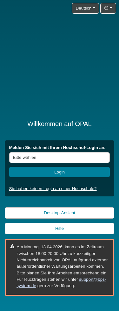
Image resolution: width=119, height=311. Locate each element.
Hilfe (59, 228)
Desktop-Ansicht (59, 212)
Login (59, 172)
